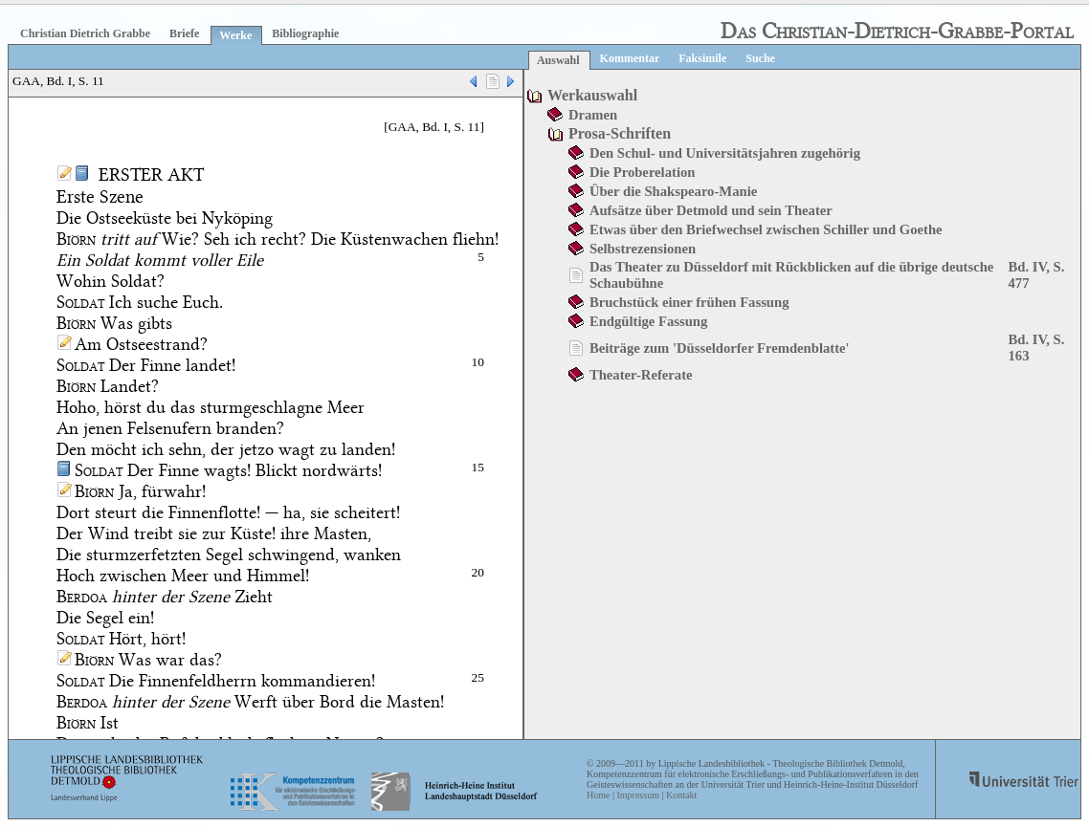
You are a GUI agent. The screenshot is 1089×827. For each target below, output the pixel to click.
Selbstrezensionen (642, 248)
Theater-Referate (641, 374)
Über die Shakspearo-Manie (673, 191)
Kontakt (681, 795)
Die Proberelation (642, 172)
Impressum (637, 795)
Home (598, 795)
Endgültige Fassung (648, 321)
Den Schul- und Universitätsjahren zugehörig (724, 153)
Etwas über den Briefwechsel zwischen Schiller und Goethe (766, 229)
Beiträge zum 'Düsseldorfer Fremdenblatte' (719, 348)
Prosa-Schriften (619, 133)
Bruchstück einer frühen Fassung (689, 302)
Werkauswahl (592, 95)
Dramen (592, 114)
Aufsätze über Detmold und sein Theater (711, 210)
